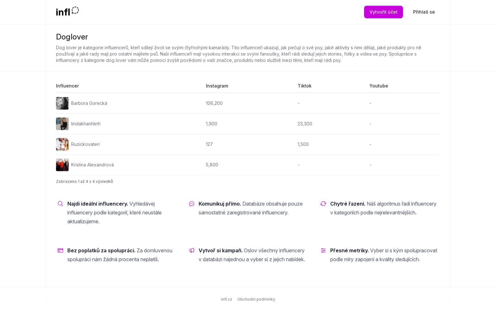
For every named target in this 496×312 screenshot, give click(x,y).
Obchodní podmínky (256, 299)
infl (63, 12)
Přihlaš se (424, 12)
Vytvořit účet (383, 12)
